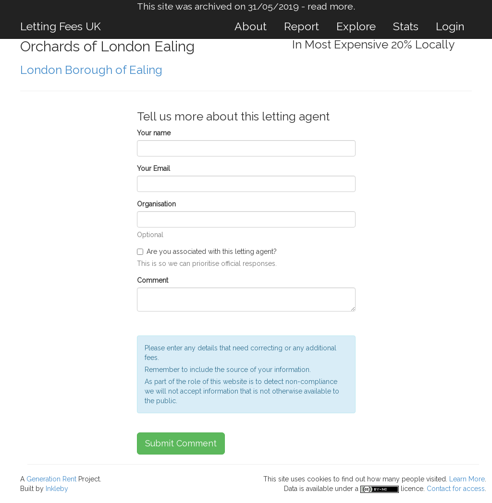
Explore (356, 26)
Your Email (153, 168)
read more (330, 6)
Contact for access (456, 488)
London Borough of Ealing (91, 70)
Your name (154, 133)
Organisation (156, 204)
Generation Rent (51, 479)
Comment (152, 280)
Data (290, 488)
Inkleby (57, 488)
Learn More (467, 479)
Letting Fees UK (60, 26)
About (250, 26)
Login (450, 26)
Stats (405, 26)
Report (301, 26)
